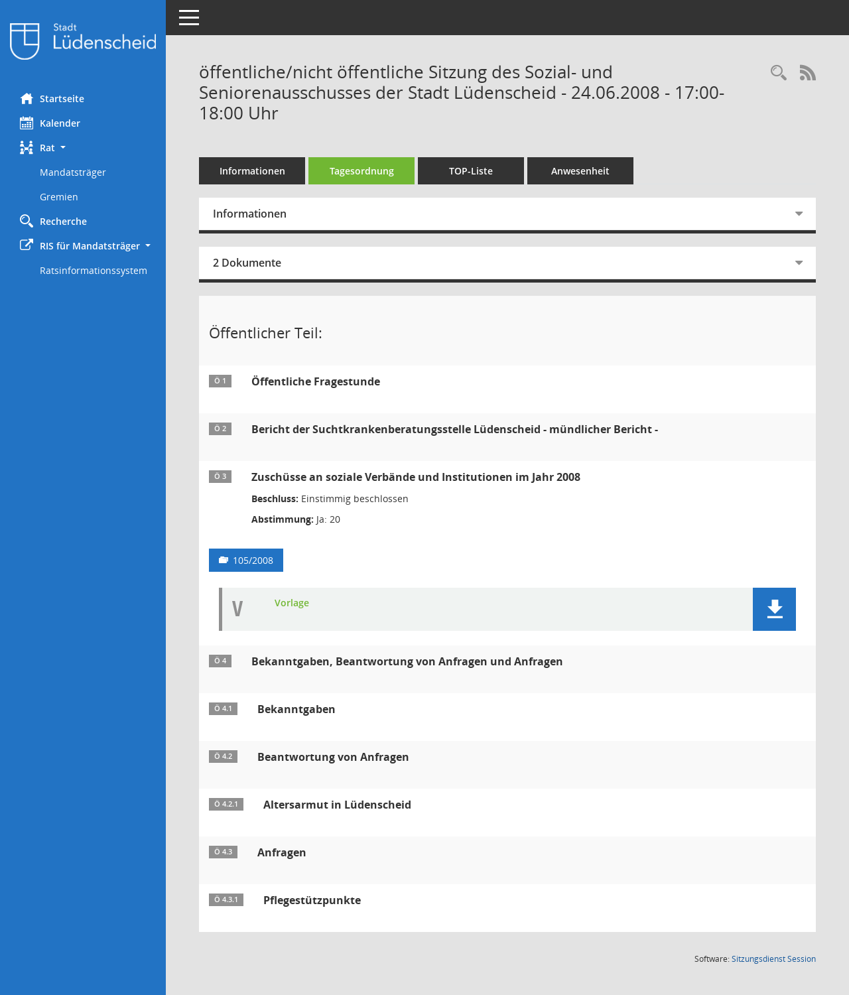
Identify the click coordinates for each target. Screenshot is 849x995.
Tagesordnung (362, 171)
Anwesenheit (580, 171)
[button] (83, 147)
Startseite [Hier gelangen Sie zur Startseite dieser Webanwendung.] (52, 98)
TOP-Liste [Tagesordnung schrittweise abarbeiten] (471, 171)
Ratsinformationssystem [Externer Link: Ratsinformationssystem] (93, 270)
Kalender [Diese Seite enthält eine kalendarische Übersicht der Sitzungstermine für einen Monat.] (50, 122)
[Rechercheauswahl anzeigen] (778, 73)
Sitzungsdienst (774, 958)
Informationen (252, 171)
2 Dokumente (247, 262)
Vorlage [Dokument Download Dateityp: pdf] (292, 603)
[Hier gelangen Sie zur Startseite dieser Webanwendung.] (83, 41)
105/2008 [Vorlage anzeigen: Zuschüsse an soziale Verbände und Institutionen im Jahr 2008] (253, 560)
